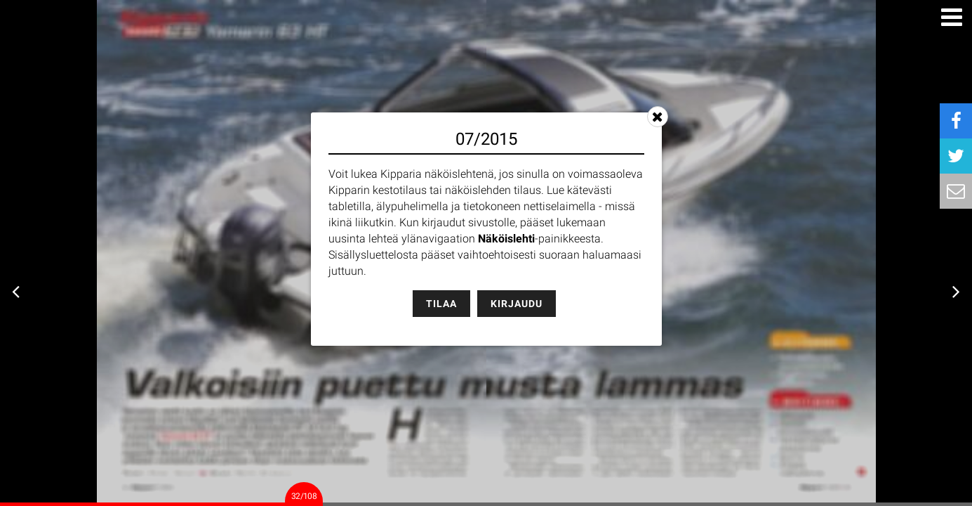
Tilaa (441, 303)
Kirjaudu (516, 303)
